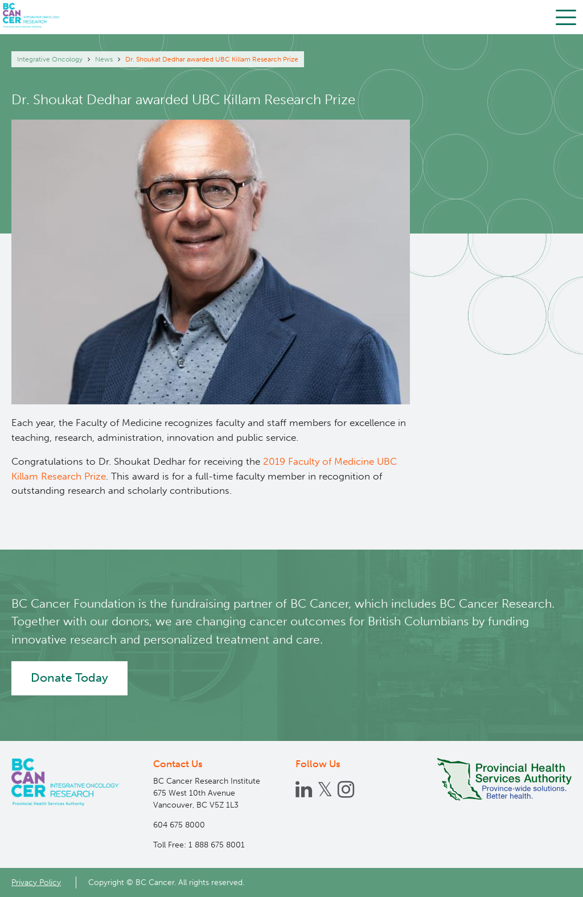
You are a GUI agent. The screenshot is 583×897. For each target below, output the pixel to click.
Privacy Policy (36, 882)
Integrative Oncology (50, 59)
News (104, 59)
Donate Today (69, 677)
